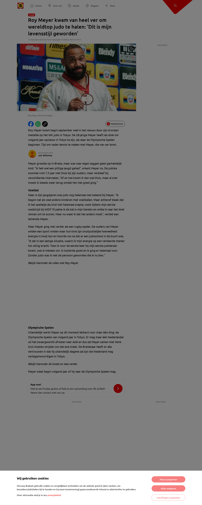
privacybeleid (54, 495)
